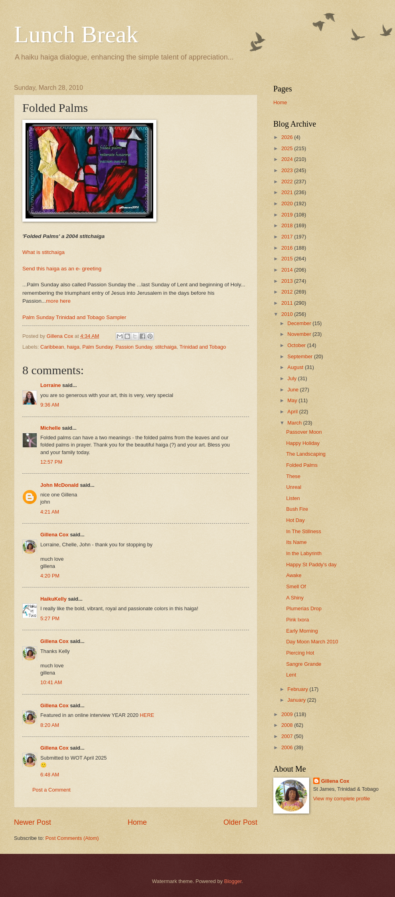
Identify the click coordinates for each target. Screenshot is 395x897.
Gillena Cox (54, 535)
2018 (287, 225)
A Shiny (295, 598)
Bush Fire (297, 509)
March (295, 423)
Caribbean (52, 347)
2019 (287, 215)
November (299, 334)
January (297, 700)
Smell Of (296, 586)
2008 (287, 725)
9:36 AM (49, 405)
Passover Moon (304, 432)
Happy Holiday (303, 443)
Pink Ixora (297, 620)
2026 (287, 137)
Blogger (233, 881)
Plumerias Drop (304, 608)
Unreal (293, 487)
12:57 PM (51, 462)
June (293, 390)
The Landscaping (306, 454)
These (293, 476)
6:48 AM (49, 775)
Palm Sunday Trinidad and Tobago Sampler (74, 317)
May (292, 400)
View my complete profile (341, 799)
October (297, 345)
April (293, 412)
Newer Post (32, 822)
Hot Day (295, 520)
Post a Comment (51, 790)
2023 (287, 170)
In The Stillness (303, 531)
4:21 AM (49, 512)
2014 (287, 270)
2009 (287, 714)
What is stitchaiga (43, 252)
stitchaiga (165, 347)
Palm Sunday (97, 347)
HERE (147, 715)
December (299, 323)
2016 (287, 248)
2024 (287, 159)
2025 (287, 148)
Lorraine (50, 385)
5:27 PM (49, 618)
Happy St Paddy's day (311, 565)
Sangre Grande (303, 664)
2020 (287, 203)
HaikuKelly (53, 599)
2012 (287, 292)
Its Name (296, 542)
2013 (287, 281)
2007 (287, 736)
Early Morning (302, 631)
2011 (287, 303)
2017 (287, 237)
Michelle (50, 428)
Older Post (240, 822)
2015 (287, 259)
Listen (293, 498)
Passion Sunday (133, 347)
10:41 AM (51, 682)
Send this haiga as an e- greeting (61, 269)
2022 (287, 182)
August (296, 367)
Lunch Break (76, 34)
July (292, 378)
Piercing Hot (300, 653)
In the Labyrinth (304, 553)
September (300, 356)
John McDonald (59, 485)
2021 (287, 192)
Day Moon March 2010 (312, 642)
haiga (73, 347)
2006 (287, 747)
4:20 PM (49, 576)
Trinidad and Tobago (203, 347)
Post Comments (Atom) (72, 838)
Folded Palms (302, 465)
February (298, 689)
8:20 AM (49, 725)
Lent (291, 675)
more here (58, 301)
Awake (293, 575)
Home (137, 822)
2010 (287, 314)
